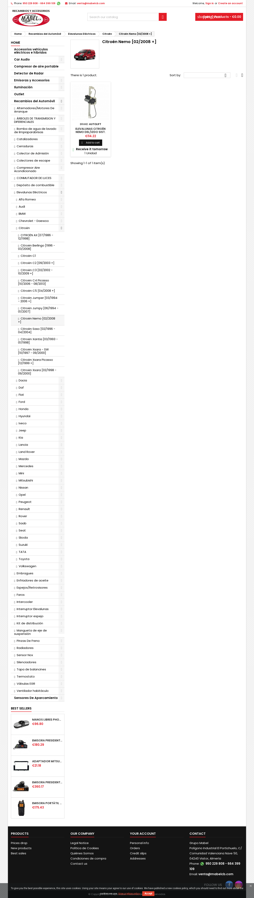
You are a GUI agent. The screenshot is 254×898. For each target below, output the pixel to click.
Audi (22, 206)
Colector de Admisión (33, 153)
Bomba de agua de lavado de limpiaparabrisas (35, 130)
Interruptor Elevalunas (33, 609)
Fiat (21, 395)
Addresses (138, 858)
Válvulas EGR (26, 683)
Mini (21, 473)
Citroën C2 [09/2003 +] (37, 263)
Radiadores (25, 648)
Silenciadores (26, 662)
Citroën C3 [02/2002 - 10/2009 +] (35, 271)
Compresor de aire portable (36, 66)
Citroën (24, 228)
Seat (22, 530)
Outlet (19, 94)
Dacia (23, 380)
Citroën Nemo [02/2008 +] (36, 320)
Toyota (24, 559)
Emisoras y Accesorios (32, 80)
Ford (22, 402)
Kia (21, 437)
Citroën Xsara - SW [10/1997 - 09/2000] (33, 351)
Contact (198, 833)
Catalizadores (27, 139)
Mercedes (26, 466)
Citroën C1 (28, 256)
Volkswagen (27, 566)
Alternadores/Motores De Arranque (34, 110)
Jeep (22, 430)
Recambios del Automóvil (34, 101)
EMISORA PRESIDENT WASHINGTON (47, 782)
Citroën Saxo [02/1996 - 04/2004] (36, 330)
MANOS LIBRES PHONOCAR (47, 719)
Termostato (26, 676)
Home (15, 42)
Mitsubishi (26, 480)
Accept (148, 893)
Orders (135, 848)
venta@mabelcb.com (91, 3)
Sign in (209, 3)
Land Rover (27, 452)
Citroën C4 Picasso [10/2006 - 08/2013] (33, 282)
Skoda (23, 537)
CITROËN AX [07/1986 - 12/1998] (35, 237)
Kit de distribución (30, 623)
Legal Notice (79, 843)
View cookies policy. (129, 893)
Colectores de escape (33, 160)
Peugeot (25, 502)
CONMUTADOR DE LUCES (34, 178)
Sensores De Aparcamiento (36, 698)
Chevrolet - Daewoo (34, 221)
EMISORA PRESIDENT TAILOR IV (47, 740)
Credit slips (138, 853)
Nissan (23, 487)
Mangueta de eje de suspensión (30, 632)
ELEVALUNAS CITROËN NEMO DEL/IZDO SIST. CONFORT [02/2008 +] (90, 132)
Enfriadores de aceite (32, 580)
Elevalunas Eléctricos (32, 192)
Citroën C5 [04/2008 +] (38, 291)
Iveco (23, 423)
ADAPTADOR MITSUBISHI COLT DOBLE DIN (47, 761)
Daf (21, 387)
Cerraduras (25, 146)
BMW (22, 214)
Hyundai (24, 416)
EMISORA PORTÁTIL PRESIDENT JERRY (47, 803)
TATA (22, 552)
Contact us (78, 863)
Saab (22, 523)
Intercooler (25, 602)
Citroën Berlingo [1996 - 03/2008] (36, 247)
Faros (21, 595)
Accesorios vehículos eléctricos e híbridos (31, 51)
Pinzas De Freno (28, 641)
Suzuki (23, 545)
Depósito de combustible (35, 185)
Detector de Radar (29, 73)
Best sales (18, 853)
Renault (24, 509)
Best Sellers (21, 708)
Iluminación (23, 87)
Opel (22, 495)
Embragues (25, 573)
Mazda (24, 459)
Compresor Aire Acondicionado (27, 169)
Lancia (23, 445)
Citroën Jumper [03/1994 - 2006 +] (37, 299)
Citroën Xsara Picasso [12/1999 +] (35, 361)
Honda (23, 409)
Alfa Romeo (27, 199)
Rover (23, 516)
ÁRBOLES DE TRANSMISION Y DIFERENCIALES (35, 120)
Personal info (139, 843)
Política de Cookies (84, 848)
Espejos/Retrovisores (32, 587)
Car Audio (22, 59)
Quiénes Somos (82, 853)
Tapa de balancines (31, 669)
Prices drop (19, 843)
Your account (143, 833)
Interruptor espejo (30, 616)
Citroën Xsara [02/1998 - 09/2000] (37, 371)
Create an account (230, 3)
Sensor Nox (25, 655)
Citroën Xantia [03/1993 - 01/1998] (38, 341)
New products (21, 848)
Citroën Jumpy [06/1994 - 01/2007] (38, 310)
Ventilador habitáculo (33, 691)
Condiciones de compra (88, 858)
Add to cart (91, 142)
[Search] (127, 17)
